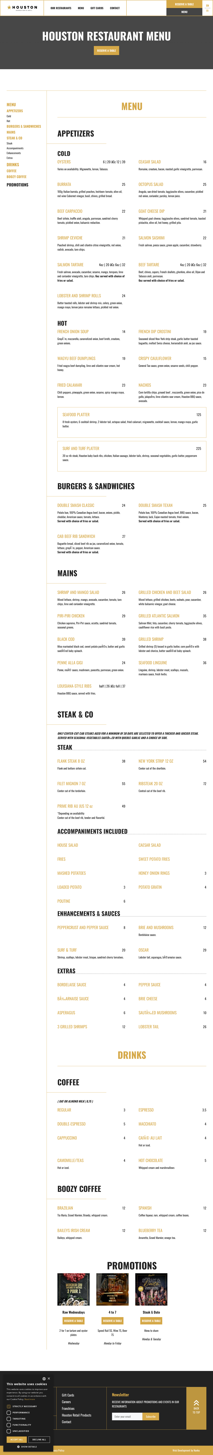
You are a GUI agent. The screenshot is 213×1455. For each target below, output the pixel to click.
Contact (115, 8)
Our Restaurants (61, 8)
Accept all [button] (16, 1439)
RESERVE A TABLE (106, 51)
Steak (9, 143)
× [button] (48, 1378)
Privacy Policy (57, 1450)
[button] (28, 1446)
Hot (8, 121)
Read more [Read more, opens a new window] (29, 1399)
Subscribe (151, 1416)
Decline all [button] (39, 1439)
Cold (9, 116)
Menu (81, 8)
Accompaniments (15, 148)
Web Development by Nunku (186, 1450)
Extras (10, 158)
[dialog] (28, 1413)
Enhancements (14, 153)
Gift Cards (97, 8)
